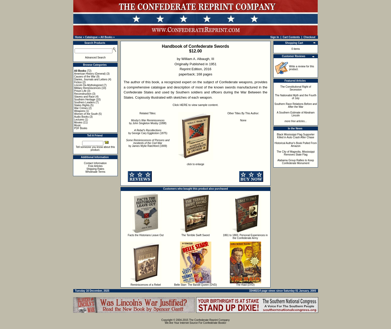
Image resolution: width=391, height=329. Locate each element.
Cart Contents (291, 37)
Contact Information (95, 163)
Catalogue (91, 37)
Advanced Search (95, 57)
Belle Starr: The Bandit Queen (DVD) (195, 284)
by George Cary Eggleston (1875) (147, 132)
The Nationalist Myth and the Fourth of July (295, 97)
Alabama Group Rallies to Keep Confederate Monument (295, 162)
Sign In (274, 37)
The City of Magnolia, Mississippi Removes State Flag (296, 153)
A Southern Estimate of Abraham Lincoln (296, 114)
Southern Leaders (84, 102)
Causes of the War (84, 76)
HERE (184, 104)
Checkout (310, 37)
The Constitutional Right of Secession (295, 88)
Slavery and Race (84, 96)
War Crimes (81, 108)
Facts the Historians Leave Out (146, 235)
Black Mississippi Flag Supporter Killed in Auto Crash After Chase (296, 136)
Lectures (79, 119)
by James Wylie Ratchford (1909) (148, 143)
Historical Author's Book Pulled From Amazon (296, 144)
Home (78, 37)
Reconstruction (83, 93)
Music (77, 125)
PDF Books (80, 128)
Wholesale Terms (95, 171)
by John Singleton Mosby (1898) (147, 122)
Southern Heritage (84, 99)
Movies (78, 122)
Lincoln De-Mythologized (88, 85)
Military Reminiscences (87, 88)
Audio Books (81, 116)
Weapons (79, 111)
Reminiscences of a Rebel (145, 284)
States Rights (81, 105)
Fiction (78, 82)
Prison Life (80, 90)
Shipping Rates (95, 169)
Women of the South (86, 113)
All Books (106, 37)
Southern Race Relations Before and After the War (295, 105)
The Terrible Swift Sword (195, 235)
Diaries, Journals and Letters (90, 79)
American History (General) (90, 73)
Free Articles (95, 166)
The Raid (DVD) (245, 284)
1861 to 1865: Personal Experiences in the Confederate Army (245, 237)
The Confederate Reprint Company (209, 320)
